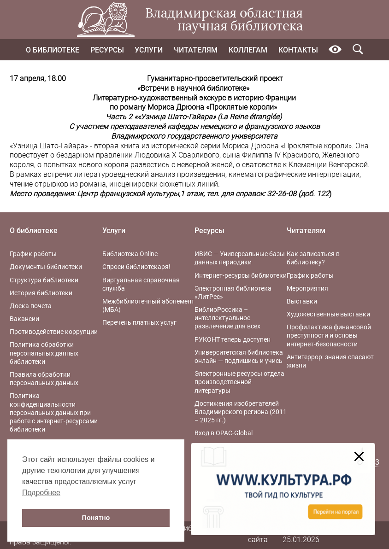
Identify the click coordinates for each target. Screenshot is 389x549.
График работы (33, 253)
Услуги (149, 50)
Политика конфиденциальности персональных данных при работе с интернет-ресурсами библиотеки (54, 412)
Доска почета (31, 306)
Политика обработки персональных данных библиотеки (44, 353)
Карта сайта (258, 535)
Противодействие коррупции (54, 331)
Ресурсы (107, 50)
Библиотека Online (130, 253)
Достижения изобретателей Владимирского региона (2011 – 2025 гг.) (240, 412)
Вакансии (24, 318)
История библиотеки (41, 293)
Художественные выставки (328, 314)
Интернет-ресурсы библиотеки (240, 275)
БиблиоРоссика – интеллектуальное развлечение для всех (227, 318)
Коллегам (248, 50)
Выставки (302, 301)
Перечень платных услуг (139, 322)
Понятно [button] (96, 517)
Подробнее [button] (41, 492)
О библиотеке (52, 50)
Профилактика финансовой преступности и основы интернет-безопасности (329, 335)
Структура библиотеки (44, 280)
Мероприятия (307, 288)
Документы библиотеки (46, 266)
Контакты (298, 50)
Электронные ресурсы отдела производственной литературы (239, 382)
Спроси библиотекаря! (136, 266)
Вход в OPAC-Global (223, 433)
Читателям (196, 50)
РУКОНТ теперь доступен (232, 339)
